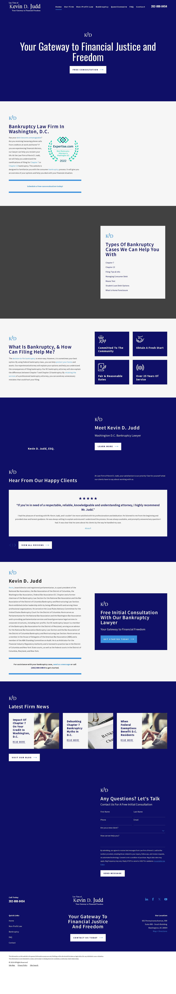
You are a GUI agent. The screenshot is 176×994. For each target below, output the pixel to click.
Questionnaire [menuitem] (119, 6)
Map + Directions (160, 940)
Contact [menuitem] (140, 6)
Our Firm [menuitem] (69, 6)
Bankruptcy (14, 941)
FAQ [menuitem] (132, 6)
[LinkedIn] (146, 908)
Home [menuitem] (58, 6)
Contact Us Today (88, 947)
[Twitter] (159, 908)
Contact (12, 952)
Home (11, 930)
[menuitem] (12, 974)
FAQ (10, 946)
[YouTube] (165, 908)
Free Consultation (88, 69)
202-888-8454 (159, 6)
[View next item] (15, 531)
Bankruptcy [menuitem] (102, 6)
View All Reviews (35, 531)
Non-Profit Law (15, 935)
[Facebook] (153, 908)
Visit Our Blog (24, 767)
